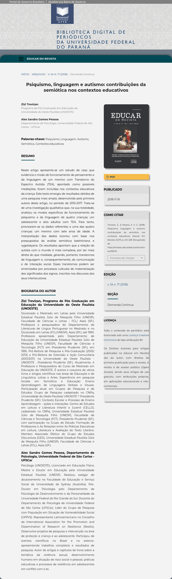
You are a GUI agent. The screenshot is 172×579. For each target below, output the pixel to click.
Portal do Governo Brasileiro (26, 2)
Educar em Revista (41, 58)
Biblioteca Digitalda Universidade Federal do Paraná (96, 40)
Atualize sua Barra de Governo (67, 2)
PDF (112, 176)
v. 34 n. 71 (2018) (57, 74)
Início (25, 74)
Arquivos (38, 74)
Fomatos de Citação (122, 257)
